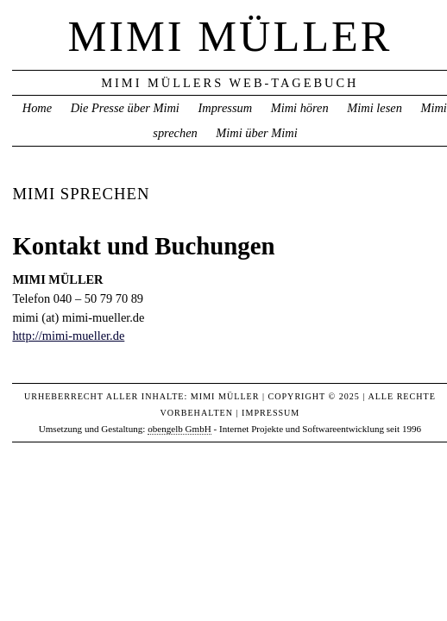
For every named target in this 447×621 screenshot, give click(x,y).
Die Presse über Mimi (125, 108)
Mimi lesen (374, 108)
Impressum (225, 108)
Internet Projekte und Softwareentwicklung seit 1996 (320, 428)
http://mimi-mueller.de (68, 335)
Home (37, 108)
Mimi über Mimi (256, 133)
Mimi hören (300, 108)
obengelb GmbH (179, 428)
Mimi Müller (229, 36)
